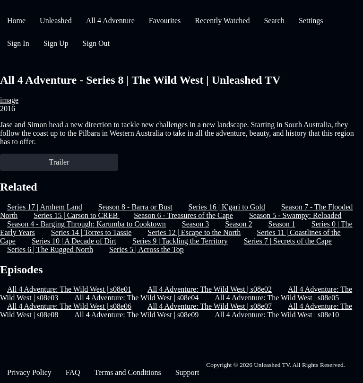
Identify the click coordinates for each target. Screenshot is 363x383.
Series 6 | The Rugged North (50, 249)
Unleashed (56, 21)
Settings (311, 21)
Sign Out (96, 43)
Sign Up (56, 43)
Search (274, 21)
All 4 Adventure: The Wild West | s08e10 (277, 315)
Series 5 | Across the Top (146, 249)
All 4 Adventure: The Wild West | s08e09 (136, 315)
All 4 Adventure (110, 21)
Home (16, 21)
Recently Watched (222, 21)
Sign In (18, 43)
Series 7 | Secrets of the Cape (288, 241)
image (9, 100)
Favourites (165, 21)
